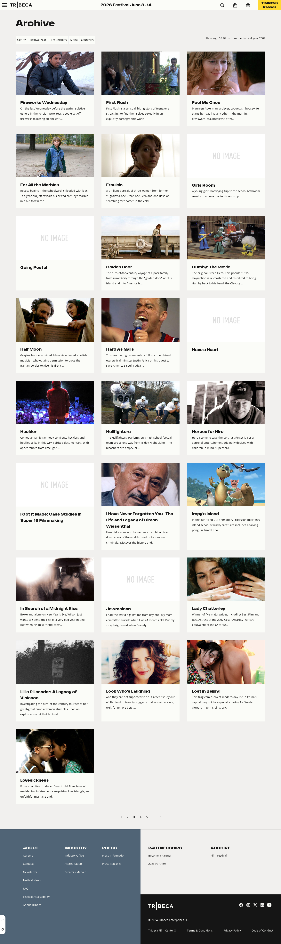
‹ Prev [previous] (19, 817)
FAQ (25, 889)
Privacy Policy (232, 930)
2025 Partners (157, 864)
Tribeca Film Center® (162, 930)
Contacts (28, 864)
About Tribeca (32, 905)
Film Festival (219, 855)
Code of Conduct (262, 930)
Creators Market (75, 872)
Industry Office (74, 855)
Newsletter (30, 872)
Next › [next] (262, 817)
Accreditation (73, 864)
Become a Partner (160, 855)
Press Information (113, 855)
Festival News (32, 880)
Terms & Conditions (200, 930)
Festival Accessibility (36, 897)
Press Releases (111, 864)
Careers (28, 855)
